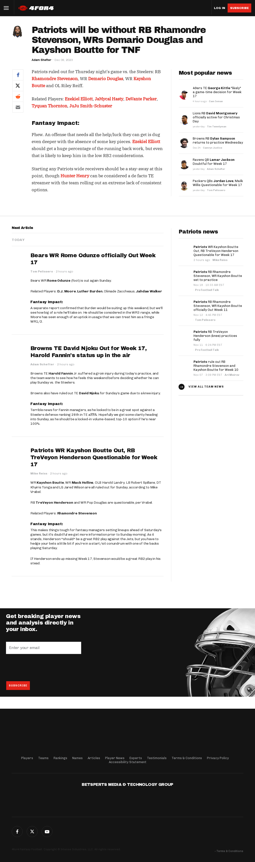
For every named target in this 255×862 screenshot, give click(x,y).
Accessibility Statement (127, 762)
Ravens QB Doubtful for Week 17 (214, 162)
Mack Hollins (83, 482)
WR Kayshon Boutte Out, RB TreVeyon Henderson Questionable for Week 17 (215, 251)
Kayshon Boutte (50, 482)
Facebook (17, 831)
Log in (219, 8)
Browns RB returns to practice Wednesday (218, 140)
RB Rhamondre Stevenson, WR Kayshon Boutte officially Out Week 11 (217, 306)
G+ (47, 831)
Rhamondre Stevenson (55, 78)
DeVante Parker (141, 99)
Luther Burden (89, 291)
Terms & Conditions (187, 758)
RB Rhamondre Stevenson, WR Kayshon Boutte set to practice (217, 276)
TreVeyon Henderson (54, 502)
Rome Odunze (58, 280)
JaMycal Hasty (109, 99)
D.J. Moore (66, 291)
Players (27, 758)
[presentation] (44, 667)
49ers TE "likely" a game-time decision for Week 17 (217, 92)
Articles (94, 758)
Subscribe (239, 7)
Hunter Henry (75, 176)
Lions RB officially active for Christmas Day (216, 117)
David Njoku (89, 393)
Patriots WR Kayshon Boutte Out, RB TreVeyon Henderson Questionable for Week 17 (93, 457)
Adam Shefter (41, 60)
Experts (135, 758)
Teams (43, 758)
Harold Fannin (61, 373)
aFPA (92, 414)
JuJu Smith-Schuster (90, 106)
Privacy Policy (218, 758)
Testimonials (157, 758)
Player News (115, 758)
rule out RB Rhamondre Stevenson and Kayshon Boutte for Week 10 (215, 366)
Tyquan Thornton (49, 106)
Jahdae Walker (149, 291)
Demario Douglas (105, 78)
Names (77, 758)
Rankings (60, 758)
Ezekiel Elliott (79, 99)
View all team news (206, 386)
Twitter (32, 831)
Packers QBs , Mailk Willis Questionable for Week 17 (218, 183)
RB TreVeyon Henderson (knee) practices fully (215, 336)
